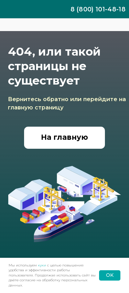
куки (42, 265)
